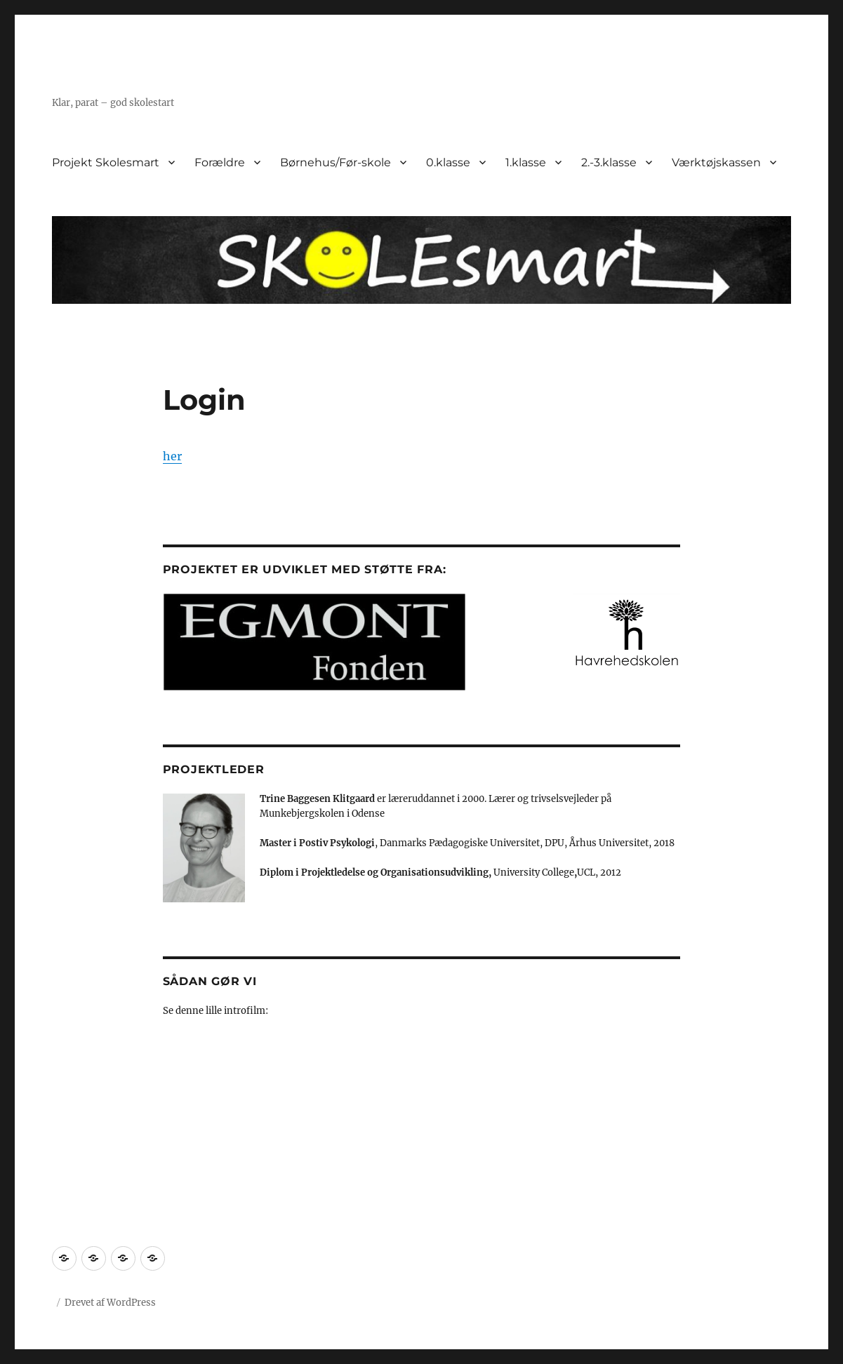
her (172, 456)
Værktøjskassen (716, 162)
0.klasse (448, 162)
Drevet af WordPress (110, 1303)
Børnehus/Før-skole (335, 162)
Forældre (219, 162)
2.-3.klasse (609, 162)
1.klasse (525, 162)
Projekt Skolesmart (105, 162)
